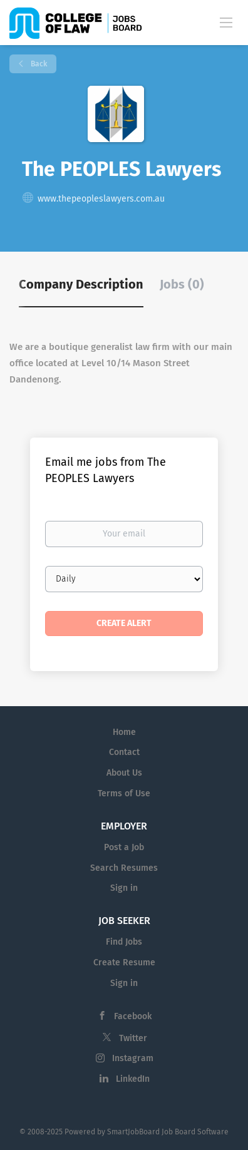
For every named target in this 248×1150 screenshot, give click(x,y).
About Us (124, 773)
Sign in (124, 888)
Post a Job (124, 847)
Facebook (133, 1016)
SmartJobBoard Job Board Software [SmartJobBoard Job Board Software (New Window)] (168, 1131)
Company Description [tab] (81, 284)
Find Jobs (124, 942)
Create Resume (124, 962)
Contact (124, 752)
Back (38, 63)
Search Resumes (124, 868)
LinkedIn (133, 1079)
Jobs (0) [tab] (182, 284)
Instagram (132, 1058)
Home (124, 732)
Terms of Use (124, 793)
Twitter (133, 1038)
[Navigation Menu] (226, 22)
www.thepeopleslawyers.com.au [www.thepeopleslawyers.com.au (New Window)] (101, 198)
